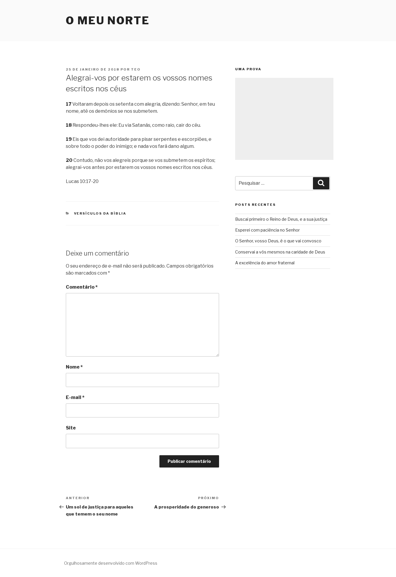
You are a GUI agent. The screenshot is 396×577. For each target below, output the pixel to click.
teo (136, 69)
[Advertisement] (284, 119)
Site (71, 428)
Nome (74, 367)
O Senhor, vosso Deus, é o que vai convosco (278, 240)
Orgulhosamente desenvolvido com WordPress (110, 563)
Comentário (82, 287)
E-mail (75, 397)
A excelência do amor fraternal (265, 262)
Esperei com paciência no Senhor (267, 229)
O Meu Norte (108, 20)
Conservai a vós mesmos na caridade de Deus (280, 251)
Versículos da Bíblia (100, 213)
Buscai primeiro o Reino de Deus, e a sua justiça (281, 219)
